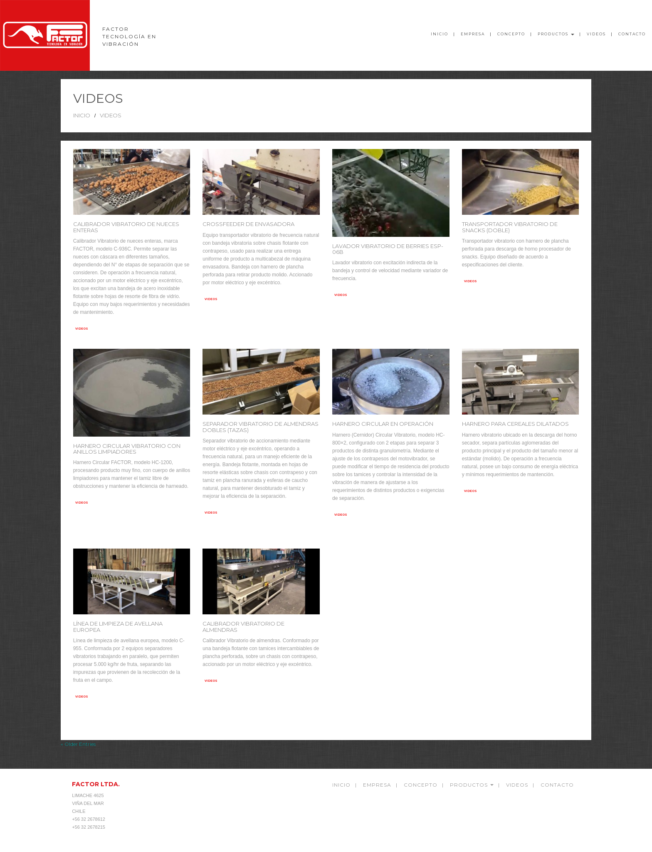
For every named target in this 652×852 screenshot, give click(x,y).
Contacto (632, 34)
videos (596, 34)
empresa (377, 785)
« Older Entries (78, 744)
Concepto (511, 34)
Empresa (473, 34)
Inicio (439, 34)
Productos (556, 34)
